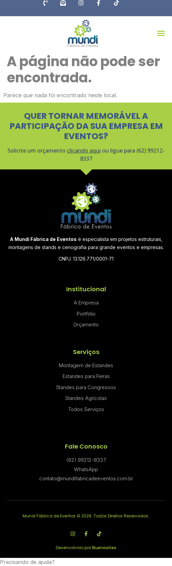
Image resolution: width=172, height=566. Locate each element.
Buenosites (104, 547)
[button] (161, 33)
